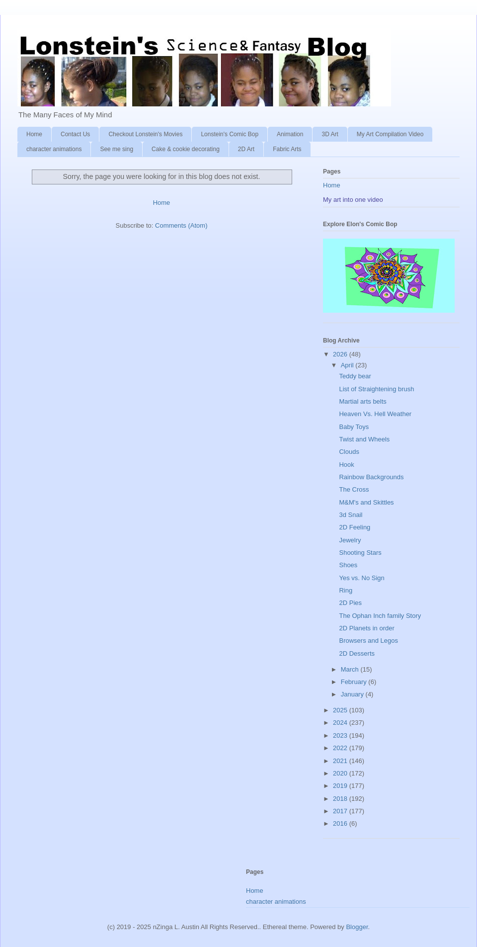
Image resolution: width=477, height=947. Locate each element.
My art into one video (353, 199)
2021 (341, 761)
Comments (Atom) (181, 225)
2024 (341, 722)
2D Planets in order (366, 628)
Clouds (349, 451)
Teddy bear (355, 376)
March (351, 669)
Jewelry (350, 540)
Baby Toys (354, 426)
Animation (290, 134)
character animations (53, 149)
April (348, 365)
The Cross (354, 489)
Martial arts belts (362, 401)
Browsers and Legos (368, 640)
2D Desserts (357, 653)
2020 (341, 773)
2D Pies (350, 602)
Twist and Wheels (364, 439)
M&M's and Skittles (366, 502)
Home (34, 134)
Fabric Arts (287, 149)
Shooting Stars (360, 552)
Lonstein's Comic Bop (229, 134)
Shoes (348, 565)
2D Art (246, 149)
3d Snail (350, 514)
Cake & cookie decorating (186, 149)
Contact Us (75, 134)
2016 (341, 823)
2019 (341, 785)
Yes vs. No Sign (361, 578)
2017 (341, 811)
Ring (345, 590)
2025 (341, 710)
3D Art (329, 134)
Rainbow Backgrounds (371, 477)
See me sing (116, 149)
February (355, 682)
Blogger (357, 927)
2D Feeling (354, 527)
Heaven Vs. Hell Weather (375, 414)
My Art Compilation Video (390, 134)
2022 (341, 748)
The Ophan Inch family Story (380, 615)
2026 (341, 354)
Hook (346, 464)
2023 (341, 735)
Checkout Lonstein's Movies (145, 134)
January (353, 694)
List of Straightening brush (376, 389)
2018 (341, 798)
